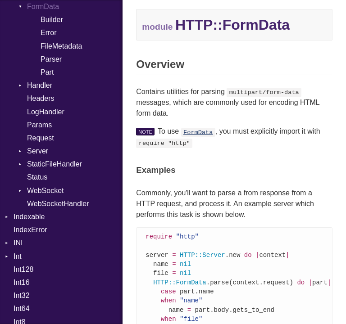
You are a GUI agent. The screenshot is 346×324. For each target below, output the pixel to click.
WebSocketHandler (58, 203)
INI (18, 243)
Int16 (22, 282)
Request (40, 138)
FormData (43, 6)
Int (18, 256)
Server (37, 151)
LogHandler (45, 112)
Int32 (22, 295)
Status (37, 177)
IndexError (30, 230)
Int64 (22, 308)
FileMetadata (61, 46)
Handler (39, 85)
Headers (40, 98)
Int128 (23, 269)
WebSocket (45, 190)
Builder (52, 19)
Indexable (29, 216)
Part (47, 72)
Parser (51, 59)
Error (49, 32)
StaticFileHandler (54, 164)
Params (39, 125)
